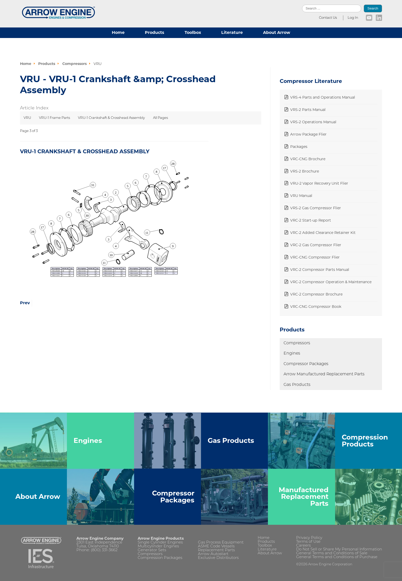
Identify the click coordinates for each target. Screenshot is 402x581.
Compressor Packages (306, 364)
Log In (353, 18)
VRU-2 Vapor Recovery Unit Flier (319, 184)
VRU (27, 118)
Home (118, 32)
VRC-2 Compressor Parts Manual (319, 270)
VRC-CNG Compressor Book (315, 307)
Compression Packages (160, 558)
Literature (232, 32)
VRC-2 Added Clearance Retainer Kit (323, 233)
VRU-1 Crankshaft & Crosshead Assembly (111, 118)
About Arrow (276, 32)
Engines (292, 353)
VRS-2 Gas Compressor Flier (315, 208)
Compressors (297, 343)
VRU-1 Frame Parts (54, 118)
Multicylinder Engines (158, 546)
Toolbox (193, 32)
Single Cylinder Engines (160, 543)
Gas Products (297, 385)
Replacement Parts (216, 550)
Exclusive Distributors (218, 558)
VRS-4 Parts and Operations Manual (322, 98)
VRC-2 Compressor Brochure (316, 295)
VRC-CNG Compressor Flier (315, 258)
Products (154, 32)
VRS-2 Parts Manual (308, 110)
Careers (303, 546)
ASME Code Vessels (216, 546)
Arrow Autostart (213, 554)
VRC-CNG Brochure (307, 159)
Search (372, 8)
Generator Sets (152, 550)
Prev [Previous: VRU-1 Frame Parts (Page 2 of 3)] (25, 302)
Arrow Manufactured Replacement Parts (324, 374)
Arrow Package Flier (308, 135)
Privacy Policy (309, 538)
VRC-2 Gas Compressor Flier (315, 245)
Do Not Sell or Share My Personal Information (339, 549)
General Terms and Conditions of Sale (331, 553)
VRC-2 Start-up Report (310, 221)
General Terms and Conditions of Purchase (336, 557)
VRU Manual (301, 196)
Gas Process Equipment (221, 543)
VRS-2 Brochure (304, 172)
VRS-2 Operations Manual (313, 122)
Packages (298, 147)
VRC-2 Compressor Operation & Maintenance (330, 282)
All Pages (160, 118)
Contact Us (328, 18)
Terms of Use (308, 542)
